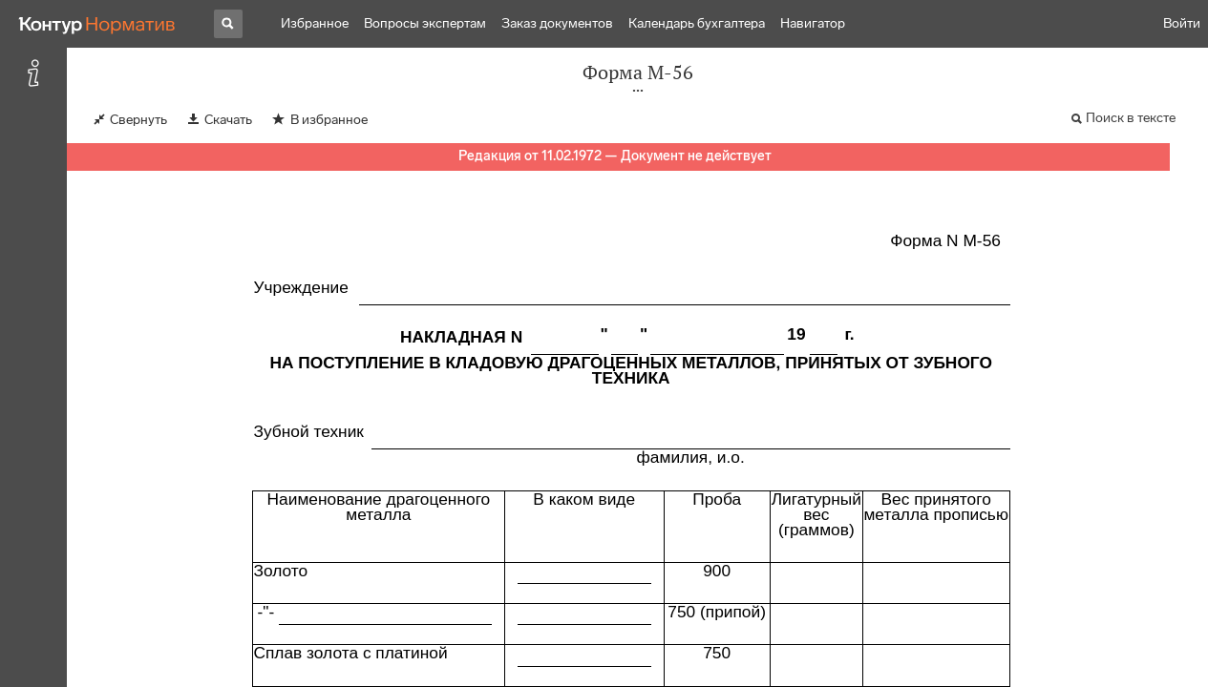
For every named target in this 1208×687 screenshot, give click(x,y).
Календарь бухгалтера (696, 23)
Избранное (315, 23)
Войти (1181, 23)
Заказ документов (557, 23)
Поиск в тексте (1131, 118)
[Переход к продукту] (97, 24)
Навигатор (812, 23)
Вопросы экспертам (425, 23)
